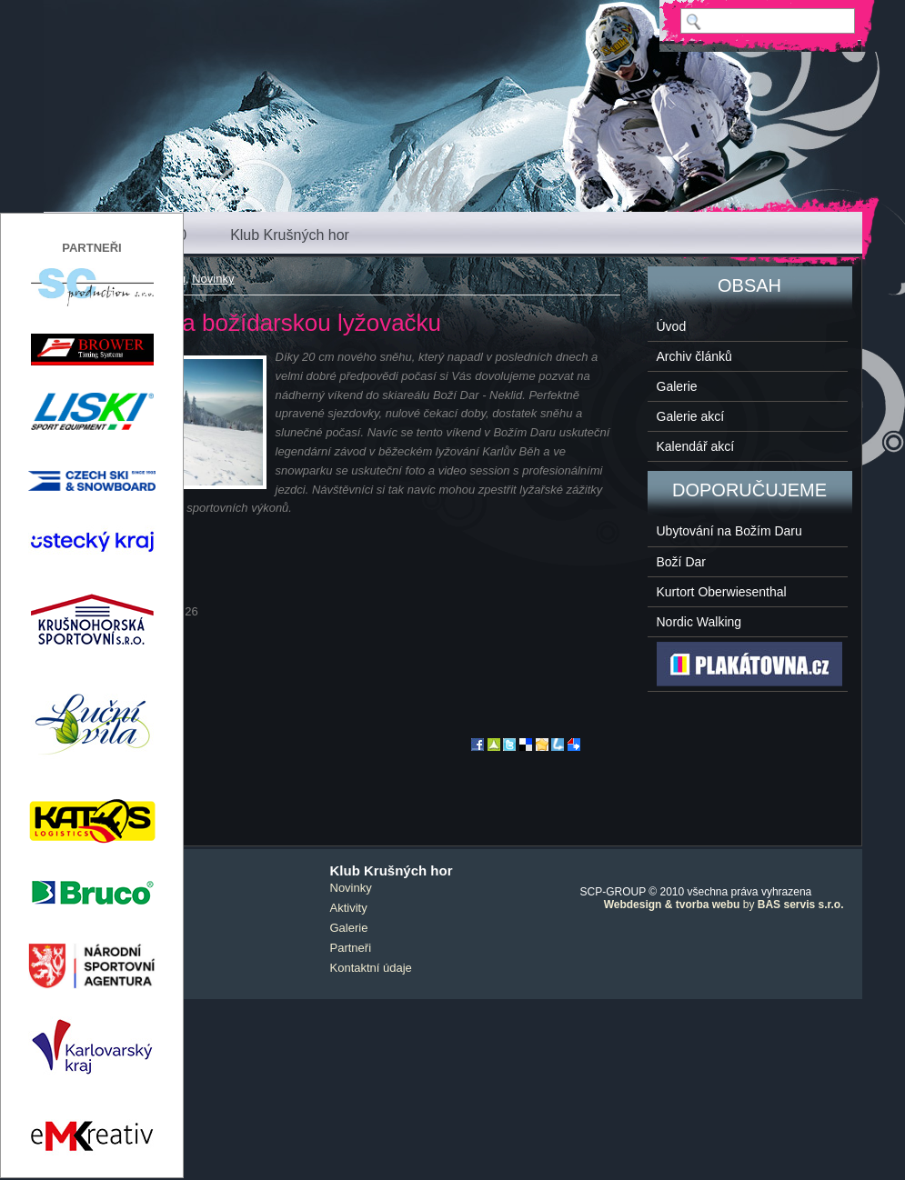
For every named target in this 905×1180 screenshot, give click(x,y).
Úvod (672, 326)
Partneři (351, 948)
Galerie (677, 386)
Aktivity (348, 908)
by (724, 904)
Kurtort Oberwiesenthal (722, 592)
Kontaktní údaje (371, 968)
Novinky (213, 278)
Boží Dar (681, 562)
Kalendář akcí (696, 446)
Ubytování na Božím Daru (729, 531)
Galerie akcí (691, 416)
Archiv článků (694, 356)
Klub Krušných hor (289, 235)
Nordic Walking (699, 622)
